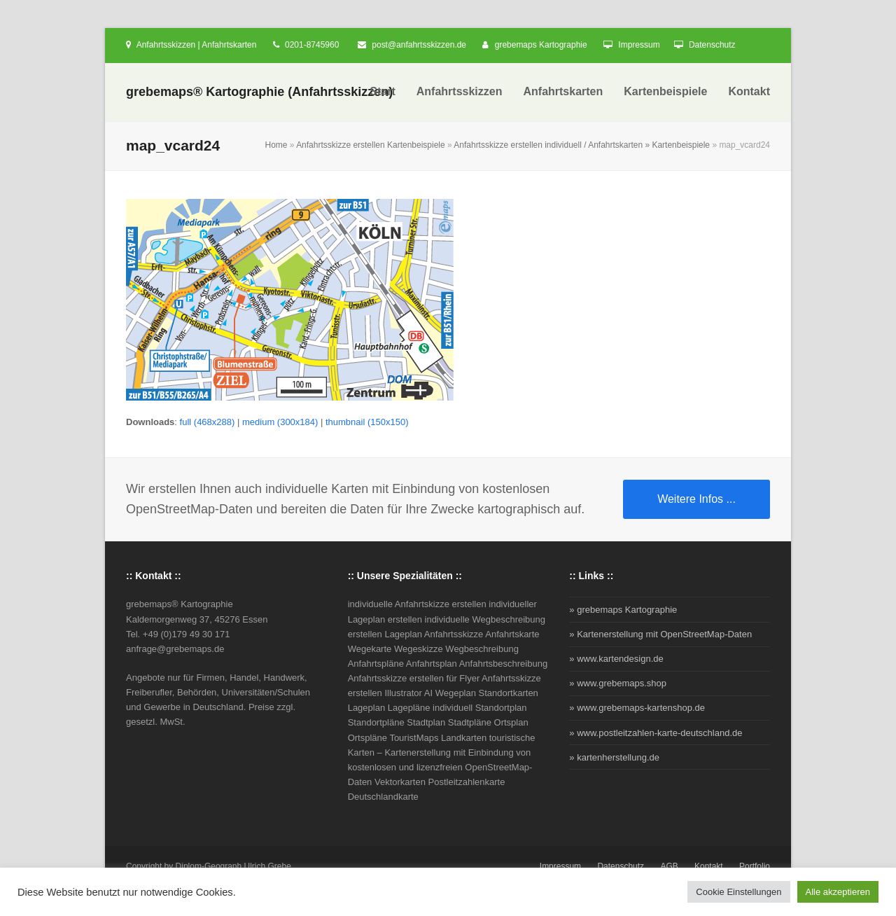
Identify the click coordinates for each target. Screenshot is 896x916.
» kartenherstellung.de (614, 757)
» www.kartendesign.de (616, 658)
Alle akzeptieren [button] (838, 892)
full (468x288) (207, 422)
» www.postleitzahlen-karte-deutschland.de (655, 733)
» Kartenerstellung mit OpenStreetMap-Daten (660, 634)
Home (276, 145)
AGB (669, 866)
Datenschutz (712, 45)
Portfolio (754, 866)
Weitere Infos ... (696, 499)
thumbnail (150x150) (367, 422)
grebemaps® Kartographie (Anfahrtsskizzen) (259, 92)
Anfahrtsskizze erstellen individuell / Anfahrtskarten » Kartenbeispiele (582, 145)
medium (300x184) (280, 422)
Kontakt (708, 866)
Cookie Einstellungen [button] (738, 892)
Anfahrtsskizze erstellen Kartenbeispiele (370, 145)
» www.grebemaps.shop (617, 683)
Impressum (638, 45)
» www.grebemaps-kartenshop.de (637, 707)
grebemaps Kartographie (541, 45)
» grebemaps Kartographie (623, 609)
